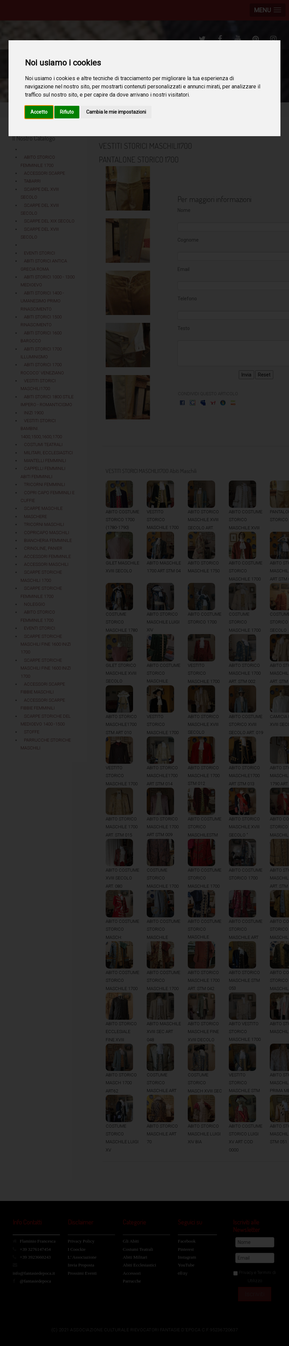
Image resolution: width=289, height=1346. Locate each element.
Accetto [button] (39, 112)
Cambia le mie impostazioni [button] (116, 112)
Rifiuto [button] (67, 112)
